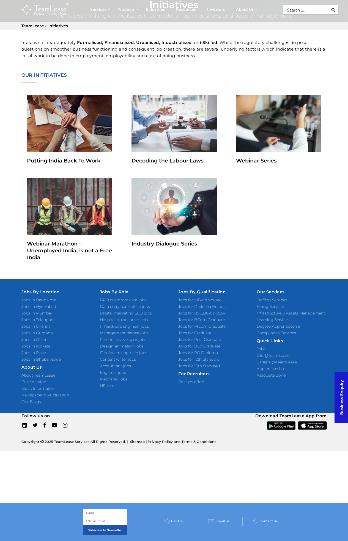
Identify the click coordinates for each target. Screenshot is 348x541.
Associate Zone (271, 375)
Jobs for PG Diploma (198, 352)
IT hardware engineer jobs (124, 326)
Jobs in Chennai (36, 326)
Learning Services (273, 319)
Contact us (265, 521)
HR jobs (107, 385)
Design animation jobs (121, 346)
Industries (157, 9)
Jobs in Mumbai (36, 313)
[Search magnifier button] (333, 10)
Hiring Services (271, 306)
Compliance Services (276, 332)
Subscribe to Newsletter (105, 530)
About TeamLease (38, 375)
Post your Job (191, 381)
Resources (188, 9)
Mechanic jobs (113, 379)
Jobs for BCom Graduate (201, 319)
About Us (247, 9)
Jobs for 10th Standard (199, 365)
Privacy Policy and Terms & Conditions (182, 442)
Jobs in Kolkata (35, 346)
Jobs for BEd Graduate (199, 346)
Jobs (261, 348)
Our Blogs (31, 401)
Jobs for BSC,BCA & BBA (201, 313)
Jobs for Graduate (194, 332)
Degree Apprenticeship (278, 326)
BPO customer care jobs (123, 299)
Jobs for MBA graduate (199, 299)
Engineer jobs (113, 372)
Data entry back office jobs (125, 306)
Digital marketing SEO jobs (126, 313)
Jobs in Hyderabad (38, 306)
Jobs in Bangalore (38, 299)
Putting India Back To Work (63, 161)
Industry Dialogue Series (164, 244)
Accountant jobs (115, 365)
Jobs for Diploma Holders (202, 306)
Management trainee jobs (124, 332)
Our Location (33, 381)
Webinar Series (256, 161)
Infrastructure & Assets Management (291, 313)
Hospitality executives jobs (125, 319)
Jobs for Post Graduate (199, 339)
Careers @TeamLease (277, 362)
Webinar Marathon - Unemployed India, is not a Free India (69, 251)
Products (128, 9)
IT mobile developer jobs (123, 339)
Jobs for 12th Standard (199, 359)
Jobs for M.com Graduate (202, 326)
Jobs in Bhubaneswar (41, 359)
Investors (218, 9)
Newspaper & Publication (45, 395)
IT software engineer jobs (123, 352)
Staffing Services (272, 299)
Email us (219, 521)
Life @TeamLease (273, 355)
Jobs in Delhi (33, 339)
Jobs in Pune (33, 352)
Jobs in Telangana (38, 319)
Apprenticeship (271, 368)
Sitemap (137, 442)
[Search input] (307, 10)
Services (100, 9)
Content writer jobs (118, 359)
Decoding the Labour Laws (167, 161)
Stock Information (38, 388)
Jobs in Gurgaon (37, 332)
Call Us (173, 521)
